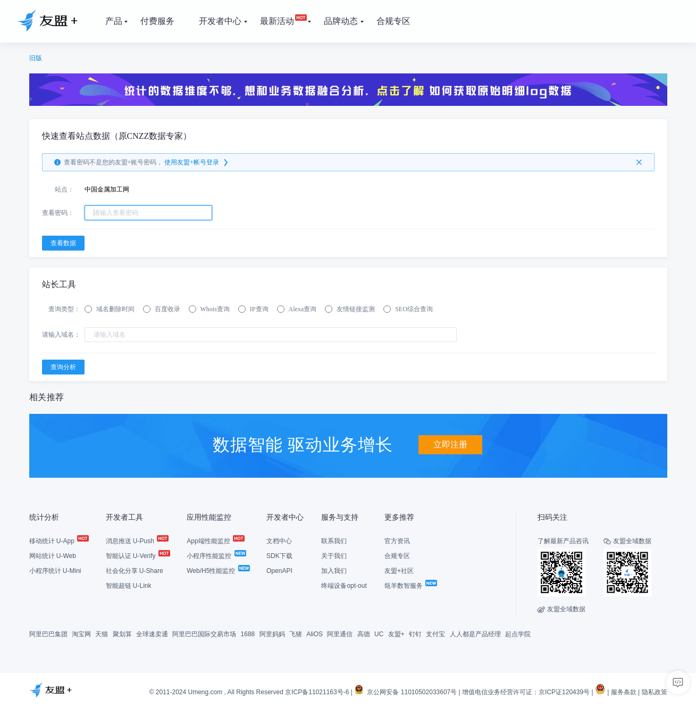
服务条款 (623, 692)
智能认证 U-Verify (137, 556)
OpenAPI (279, 571)
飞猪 (295, 634)
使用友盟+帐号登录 (197, 163)
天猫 (101, 634)
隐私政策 (654, 692)
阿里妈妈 (272, 634)
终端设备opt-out (343, 585)
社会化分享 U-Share (134, 571)
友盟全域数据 (561, 609)
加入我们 (334, 571)
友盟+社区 (399, 571)
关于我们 (334, 556)
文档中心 (279, 541)
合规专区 (397, 556)
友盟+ (396, 634)
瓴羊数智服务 (410, 585)
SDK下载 (279, 556)
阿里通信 (340, 634)
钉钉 (415, 634)
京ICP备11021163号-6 (317, 692)
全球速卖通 (152, 634)
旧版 (35, 58)
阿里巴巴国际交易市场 (204, 634)
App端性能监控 (215, 541)
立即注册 (450, 444)
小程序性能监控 (216, 556)
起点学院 (518, 634)
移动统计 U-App (58, 541)
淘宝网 (81, 634)
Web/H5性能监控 (217, 571)
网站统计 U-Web (52, 556)
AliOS (314, 634)
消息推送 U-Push (137, 541)
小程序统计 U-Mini (55, 571)
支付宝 (435, 634)
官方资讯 (397, 541)
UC (378, 634)
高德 (363, 634)
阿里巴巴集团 (48, 634)
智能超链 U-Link (129, 585)
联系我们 (334, 541)
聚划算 (122, 634)
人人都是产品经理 (475, 634)
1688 (248, 634)
